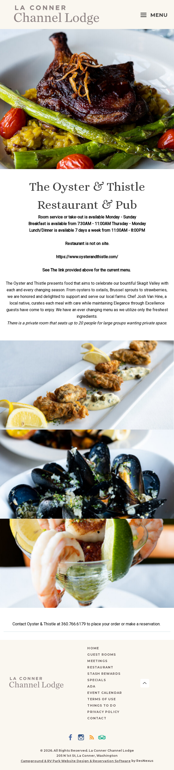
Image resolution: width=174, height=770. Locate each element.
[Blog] (92, 738)
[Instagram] (82, 738)
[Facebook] (71, 738)
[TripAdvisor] (103, 738)
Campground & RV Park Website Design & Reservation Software (76, 761)
